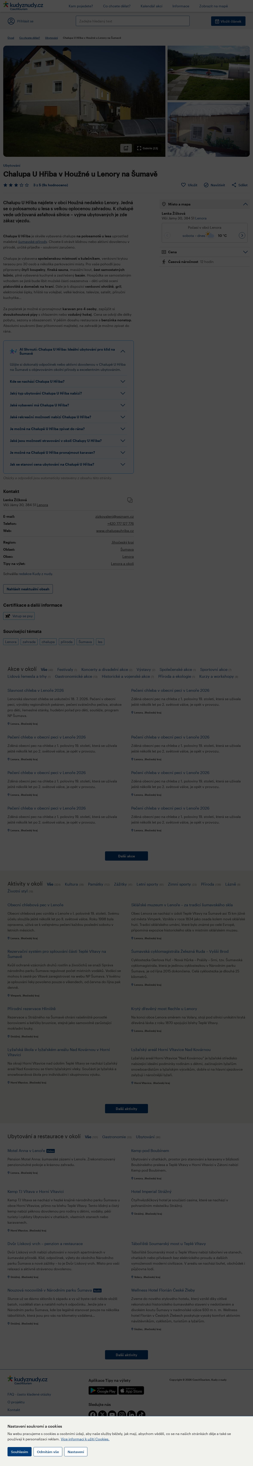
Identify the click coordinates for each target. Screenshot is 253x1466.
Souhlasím (19, 1452)
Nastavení (76, 1452)
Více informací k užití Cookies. (85, 1439)
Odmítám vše (48, 1452)
